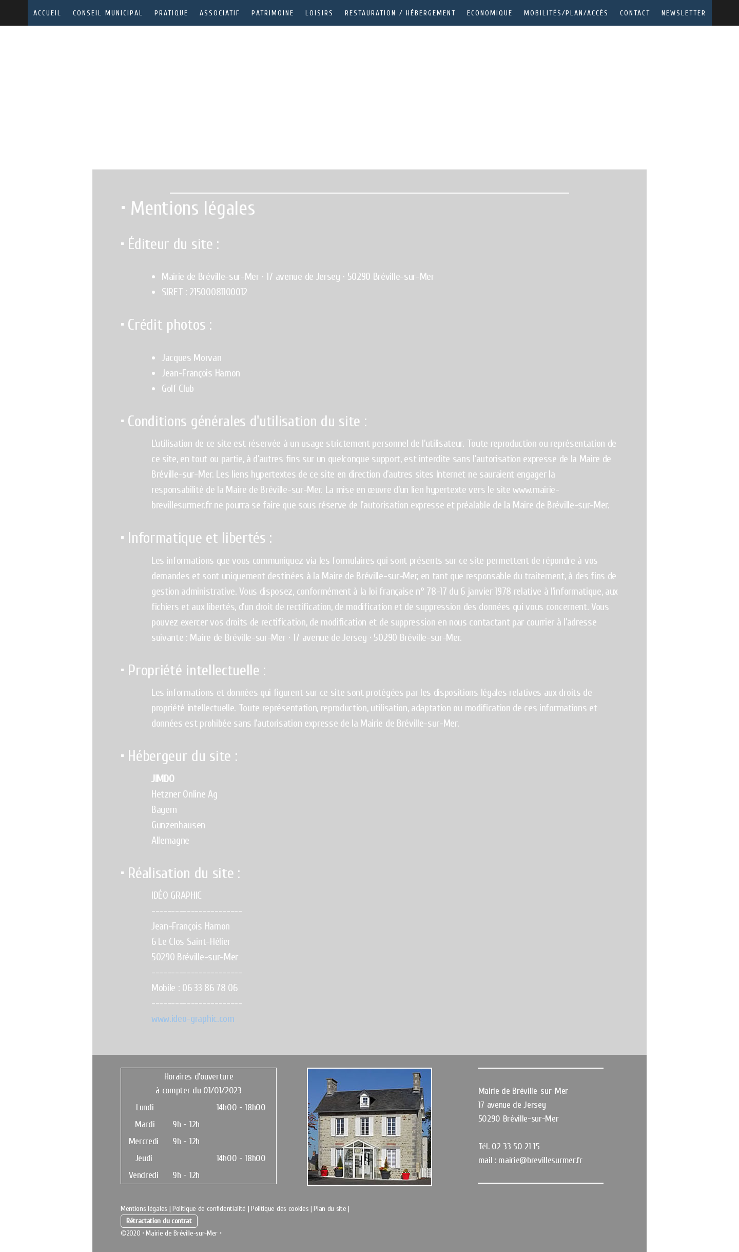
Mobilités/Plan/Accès (566, 13)
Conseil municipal (108, 13)
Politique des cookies (279, 1208)
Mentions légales (144, 1208)
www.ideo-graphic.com (193, 1019)
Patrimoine (272, 13)
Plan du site (330, 1208)
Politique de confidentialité (209, 1208)
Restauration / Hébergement (400, 13)
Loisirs (319, 13)
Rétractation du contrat (159, 1221)
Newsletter (684, 13)
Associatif (220, 13)
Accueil (47, 13)
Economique (490, 13)
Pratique (171, 13)
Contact (635, 13)
